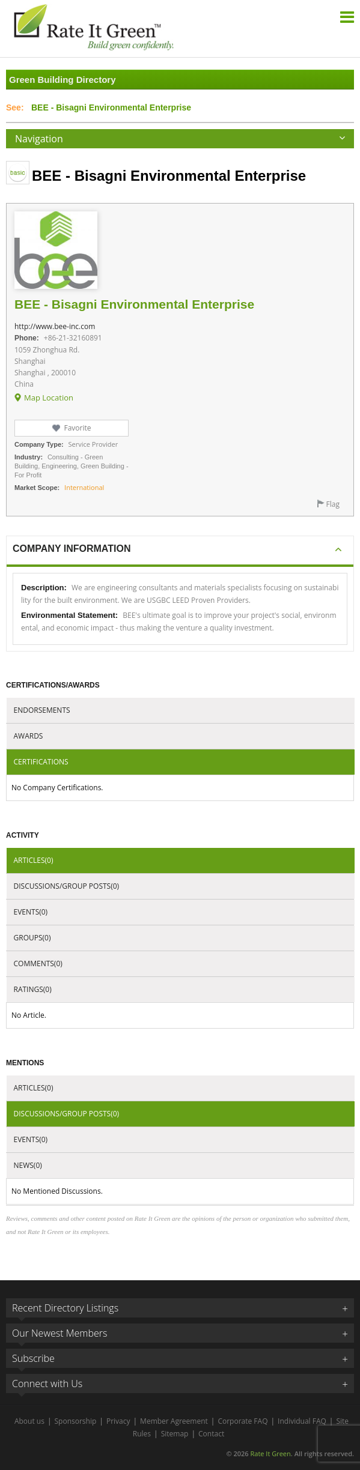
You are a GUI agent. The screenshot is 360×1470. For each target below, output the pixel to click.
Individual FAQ (302, 1421)
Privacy (118, 1421)
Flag (333, 504)
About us (29, 1421)
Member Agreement (174, 1421)
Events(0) (31, 912)
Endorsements (42, 710)
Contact (211, 1434)
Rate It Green (270, 1453)
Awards (28, 736)
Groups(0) (32, 938)
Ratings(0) (33, 989)
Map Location (48, 397)
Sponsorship (76, 1421)
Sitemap (175, 1434)
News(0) (28, 1165)
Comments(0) (38, 963)
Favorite (77, 428)
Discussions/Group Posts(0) (67, 886)
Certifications (41, 762)
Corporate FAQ (242, 1421)
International (84, 487)
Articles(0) (33, 860)
